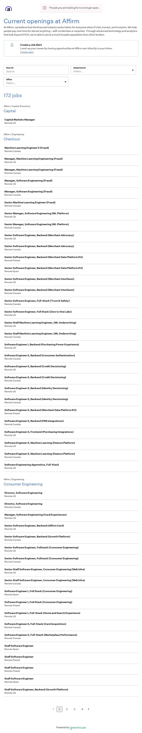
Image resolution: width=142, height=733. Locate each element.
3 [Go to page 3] (74, 709)
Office (9, 79)
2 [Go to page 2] (67, 709)
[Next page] (88, 709)
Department (79, 67)
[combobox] (73, 71)
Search (9, 67)
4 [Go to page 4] (82, 709)
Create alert (27, 52)
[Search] (36, 71)
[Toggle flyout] (133, 70)
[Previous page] (53, 709)
